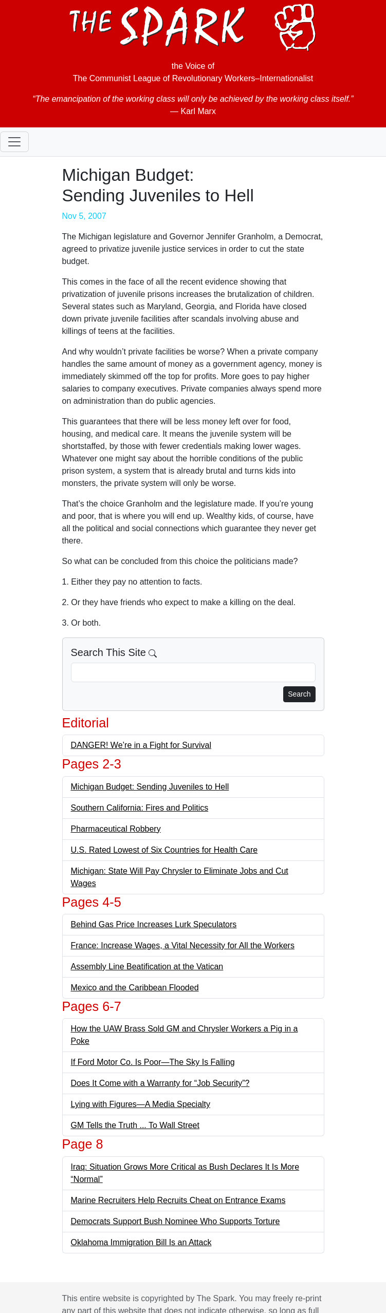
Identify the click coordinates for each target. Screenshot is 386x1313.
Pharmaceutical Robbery (116, 828)
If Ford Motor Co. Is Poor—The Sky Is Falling (153, 1062)
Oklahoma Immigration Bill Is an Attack (141, 1242)
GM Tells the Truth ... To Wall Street (135, 1125)
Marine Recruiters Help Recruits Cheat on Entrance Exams (178, 1200)
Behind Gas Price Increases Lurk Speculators (154, 924)
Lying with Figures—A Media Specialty (141, 1104)
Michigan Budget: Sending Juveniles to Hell (150, 786)
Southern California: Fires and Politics (140, 807)
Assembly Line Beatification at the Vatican (147, 966)
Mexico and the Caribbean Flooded (135, 987)
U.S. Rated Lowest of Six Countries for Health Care (164, 850)
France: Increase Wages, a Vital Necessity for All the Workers (183, 945)
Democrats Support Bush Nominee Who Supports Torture (175, 1221)
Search (299, 694)
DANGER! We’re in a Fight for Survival (141, 745)
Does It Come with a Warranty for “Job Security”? (160, 1083)
